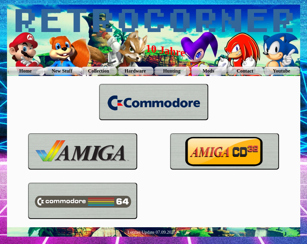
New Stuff (62, 71)
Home (25, 71)
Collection (98, 71)
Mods (208, 71)
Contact (245, 71)
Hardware (135, 71)
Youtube (281, 71)
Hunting (171, 71)
